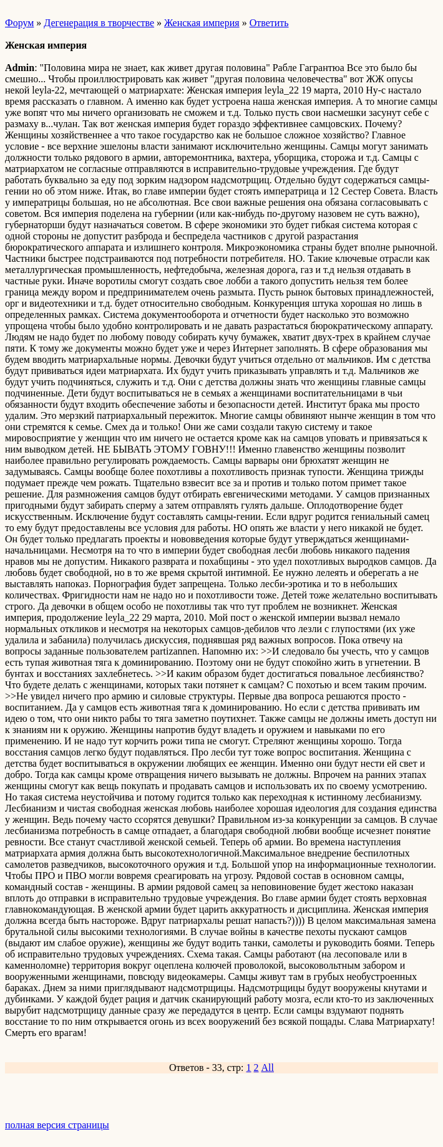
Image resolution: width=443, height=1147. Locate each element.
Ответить (269, 22)
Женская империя (202, 22)
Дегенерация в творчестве (99, 22)
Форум (19, 22)
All (267, 1067)
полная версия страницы (57, 1125)
